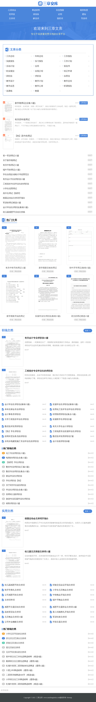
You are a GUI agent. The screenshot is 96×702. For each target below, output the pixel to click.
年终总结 (39, 56)
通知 (84, 14)
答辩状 (12, 14)
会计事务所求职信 (13, 414)
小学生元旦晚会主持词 (63, 590)
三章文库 (39, 698)
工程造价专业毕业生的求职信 (16, 184)
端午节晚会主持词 (61, 600)
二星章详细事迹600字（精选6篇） (21, 675)
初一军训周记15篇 (11, 156)
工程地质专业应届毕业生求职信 (67, 431)
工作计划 (68, 61)
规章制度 (84, 10)
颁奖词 (60, 18)
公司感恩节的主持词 (14, 595)
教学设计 (10, 81)
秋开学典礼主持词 (13, 590)
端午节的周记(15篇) (11, 170)
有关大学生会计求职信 (63, 426)
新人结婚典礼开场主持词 (64, 612)
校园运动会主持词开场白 (14, 198)
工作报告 (68, 56)
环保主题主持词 (60, 622)
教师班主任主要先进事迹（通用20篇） (23, 661)
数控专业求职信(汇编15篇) (17, 467)
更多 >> (88, 331)
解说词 (36, 18)
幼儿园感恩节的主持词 (15, 585)
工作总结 (10, 56)
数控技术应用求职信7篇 (63, 436)
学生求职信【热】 (14, 481)
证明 (60, 14)
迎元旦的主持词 (13, 647)
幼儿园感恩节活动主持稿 (14, 212)
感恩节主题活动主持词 (15, 607)
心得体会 (12, 10)
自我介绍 (39, 71)
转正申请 (68, 71)
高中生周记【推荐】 (12, 193)
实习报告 (39, 61)
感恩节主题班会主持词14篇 (65, 607)
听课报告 (68, 86)
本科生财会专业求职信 (15, 409)
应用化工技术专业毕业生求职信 (67, 409)
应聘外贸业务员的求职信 (16, 436)
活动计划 (10, 66)
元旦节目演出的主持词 (16, 652)
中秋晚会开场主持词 (62, 595)
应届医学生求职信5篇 (62, 419)
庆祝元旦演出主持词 (15, 643)
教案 (37, 91)
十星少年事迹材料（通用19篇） (20, 670)
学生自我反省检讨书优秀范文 (16, 174)
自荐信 (67, 76)
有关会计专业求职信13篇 (14, 179)
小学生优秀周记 (10, 188)
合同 (37, 66)
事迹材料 (36, 10)
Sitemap (69, 698)
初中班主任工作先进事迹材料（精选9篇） (24, 657)
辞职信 (9, 76)
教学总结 (68, 81)
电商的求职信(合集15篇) (16, 458)
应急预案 (60, 10)
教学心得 (39, 86)
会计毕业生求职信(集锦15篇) (15, 207)
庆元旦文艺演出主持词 (16, 638)
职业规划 (10, 71)
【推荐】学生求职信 (15, 462)
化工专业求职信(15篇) (15, 453)
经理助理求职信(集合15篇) (64, 414)
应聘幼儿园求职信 (14, 494)
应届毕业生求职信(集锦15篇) (65, 404)
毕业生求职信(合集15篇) (16, 490)
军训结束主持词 (60, 617)
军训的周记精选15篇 (12, 203)
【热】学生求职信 (13, 431)
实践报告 (10, 61)
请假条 (36, 14)
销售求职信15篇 (13, 503)
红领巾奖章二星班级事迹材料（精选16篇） (25, 684)
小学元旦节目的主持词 (16, 634)
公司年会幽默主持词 (14, 622)
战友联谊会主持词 (13, 612)
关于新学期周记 (10, 160)
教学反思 (10, 86)
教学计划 (39, 81)
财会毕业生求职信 (14, 476)
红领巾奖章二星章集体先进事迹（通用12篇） (26, 666)
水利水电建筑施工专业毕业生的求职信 (22, 441)
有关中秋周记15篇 (11, 165)
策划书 (67, 66)
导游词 (84, 18)
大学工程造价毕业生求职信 (17, 419)
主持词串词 (10, 600)
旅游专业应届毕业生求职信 (18, 499)
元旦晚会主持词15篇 (14, 617)
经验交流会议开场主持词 (64, 585)
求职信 (38, 76)
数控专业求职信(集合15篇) (17, 471)
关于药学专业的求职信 (16, 485)
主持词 (12, 18)
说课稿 (9, 91)
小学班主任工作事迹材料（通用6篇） (22, 679)
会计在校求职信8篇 (61, 441)
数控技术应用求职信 (14, 426)
